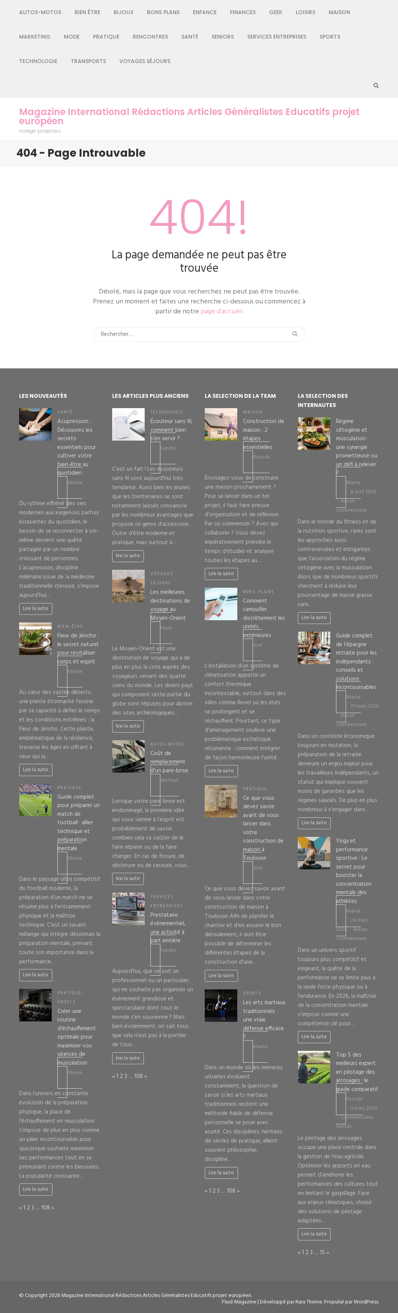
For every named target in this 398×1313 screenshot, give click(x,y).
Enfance (205, 12)
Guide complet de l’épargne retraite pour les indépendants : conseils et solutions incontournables (356, 661)
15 (322, 1252)
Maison (339, 12)
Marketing (35, 37)
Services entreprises (276, 37)
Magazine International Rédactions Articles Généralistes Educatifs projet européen (189, 116)
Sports (330, 37)
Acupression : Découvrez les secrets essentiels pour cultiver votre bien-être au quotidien (76, 447)
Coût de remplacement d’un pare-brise (169, 762)
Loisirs (305, 12)
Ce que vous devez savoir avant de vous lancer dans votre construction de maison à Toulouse (263, 828)
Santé (189, 37)
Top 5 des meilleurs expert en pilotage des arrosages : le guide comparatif (357, 1072)
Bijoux (124, 12)
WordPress (366, 1302)
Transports (88, 61)
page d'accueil (222, 311)
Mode (72, 37)
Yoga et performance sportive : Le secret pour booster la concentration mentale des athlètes (354, 871)
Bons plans (163, 12)
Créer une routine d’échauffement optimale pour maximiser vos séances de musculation (76, 1037)
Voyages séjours (144, 61)
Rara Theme (308, 1302)
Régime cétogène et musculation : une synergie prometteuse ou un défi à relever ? (356, 447)
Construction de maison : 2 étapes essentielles (263, 434)
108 (45, 1207)
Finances (243, 12)
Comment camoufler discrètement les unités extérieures (264, 618)
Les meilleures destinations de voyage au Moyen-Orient (170, 605)
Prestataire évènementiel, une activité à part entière (167, 928)
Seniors (223, 37)
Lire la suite (35, 609)
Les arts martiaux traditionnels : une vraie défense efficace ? (264, 1020)
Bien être (87, 12)
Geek (275, 12)
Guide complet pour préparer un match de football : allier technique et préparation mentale (78, 823)
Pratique (106, 37)
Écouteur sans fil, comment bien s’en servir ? (171, 430)
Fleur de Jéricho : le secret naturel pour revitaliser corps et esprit (78, 648)
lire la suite (128, 556)
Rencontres (150, 37)
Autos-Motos (40, 12)
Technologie (38, 61)
